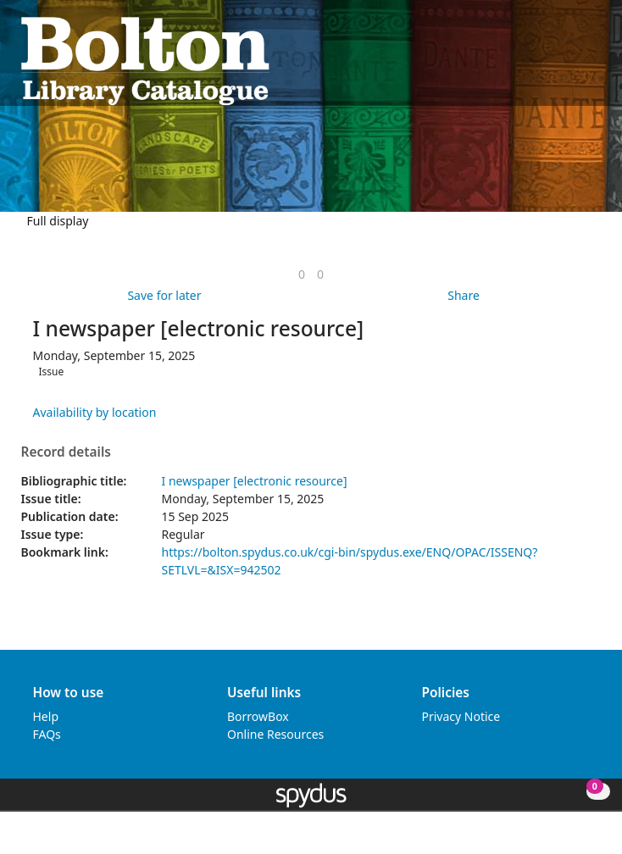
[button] (572, 60)
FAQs (47, 734)
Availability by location (95, 412)
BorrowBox (258, 716)
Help (46, 716)
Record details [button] (66, 452)
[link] (301, 274)
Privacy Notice (461, 716)
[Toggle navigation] (593, 60)
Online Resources (275, 734)
